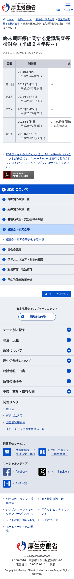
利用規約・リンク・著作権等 (20, 501)
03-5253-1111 (38, 564)
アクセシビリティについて (55, 511)
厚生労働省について (37, 360)
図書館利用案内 (15, 422)
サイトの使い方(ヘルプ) (20, 520)
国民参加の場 (37, 316)
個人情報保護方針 (52, 498)
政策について (37, 350)
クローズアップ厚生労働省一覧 (25, 429)
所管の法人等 (14, 415)
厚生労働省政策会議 (19, 279)
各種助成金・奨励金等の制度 (25, 219)
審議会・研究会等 (18, 229)
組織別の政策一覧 (18, 209)
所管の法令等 (37, 381)
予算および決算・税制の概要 (25, 259)
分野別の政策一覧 (18, 199)
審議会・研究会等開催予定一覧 (25, 239)
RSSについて (49, 520)
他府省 (10, 409)
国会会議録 (14, 249)
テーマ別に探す (37, 330)
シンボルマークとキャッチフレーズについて (20, 511)
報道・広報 (37, 340)
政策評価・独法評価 (19, 269)
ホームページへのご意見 (20, 528)
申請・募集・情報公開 (37, 391)
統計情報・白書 (37, 371)
